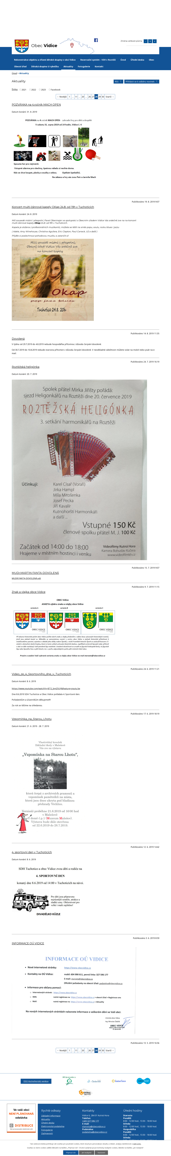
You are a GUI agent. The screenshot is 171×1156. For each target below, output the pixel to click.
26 (89, 96)
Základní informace (50, 1115)
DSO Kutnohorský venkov (36, 1081)
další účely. (137, 1144)
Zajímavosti (47, 1133)
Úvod (123, 59)
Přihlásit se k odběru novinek (142, 81)
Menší (146, 41)
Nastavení (101, 1153)
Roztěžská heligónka (25, 366)
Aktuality (68, 66)
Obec (151, 59)
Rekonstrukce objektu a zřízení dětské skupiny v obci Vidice (45, 59)
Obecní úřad (20, 66)
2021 (24, 89)
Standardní (150, 41)
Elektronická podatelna (52, 1126)
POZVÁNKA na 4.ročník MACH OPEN (36, 104)
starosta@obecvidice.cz (93, 1126)
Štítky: (15, 89)
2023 (43, 89)
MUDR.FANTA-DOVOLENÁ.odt (26, 578)
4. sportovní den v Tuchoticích (32, 852)
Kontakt (99, 66)
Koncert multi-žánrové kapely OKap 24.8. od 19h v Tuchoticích (53, 207)
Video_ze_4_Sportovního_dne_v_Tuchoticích (41, 674)
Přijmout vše (71, 1153)
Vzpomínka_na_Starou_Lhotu (32, 719)
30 (103, 96)
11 (76, 96)
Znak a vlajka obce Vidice (28, 592)
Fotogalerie (84, 66)
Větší (155, 41)
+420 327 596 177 (90, 1121)
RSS (118, 81)
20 (83, 96)
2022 (33, 89)
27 (93, 96)
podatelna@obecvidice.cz (94, 1132)
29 (99, 96)
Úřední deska (137, 59)
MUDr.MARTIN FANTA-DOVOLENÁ (35, 573)
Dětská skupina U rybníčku (45, 66)
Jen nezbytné (86, 1153)
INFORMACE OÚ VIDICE (28, 943)
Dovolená (18, 338)
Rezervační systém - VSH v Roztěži (98, 59)
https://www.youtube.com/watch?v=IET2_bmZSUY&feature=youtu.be (46, 688)
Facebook (55, 89)
